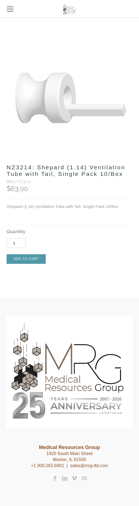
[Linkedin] (64, 478)
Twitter (18, 217)
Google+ (36, 217)
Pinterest (27, 217)
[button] (26, 259)
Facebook (10, 217)
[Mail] (84, 478)
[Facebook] (55, 478)
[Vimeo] (74, 478)
